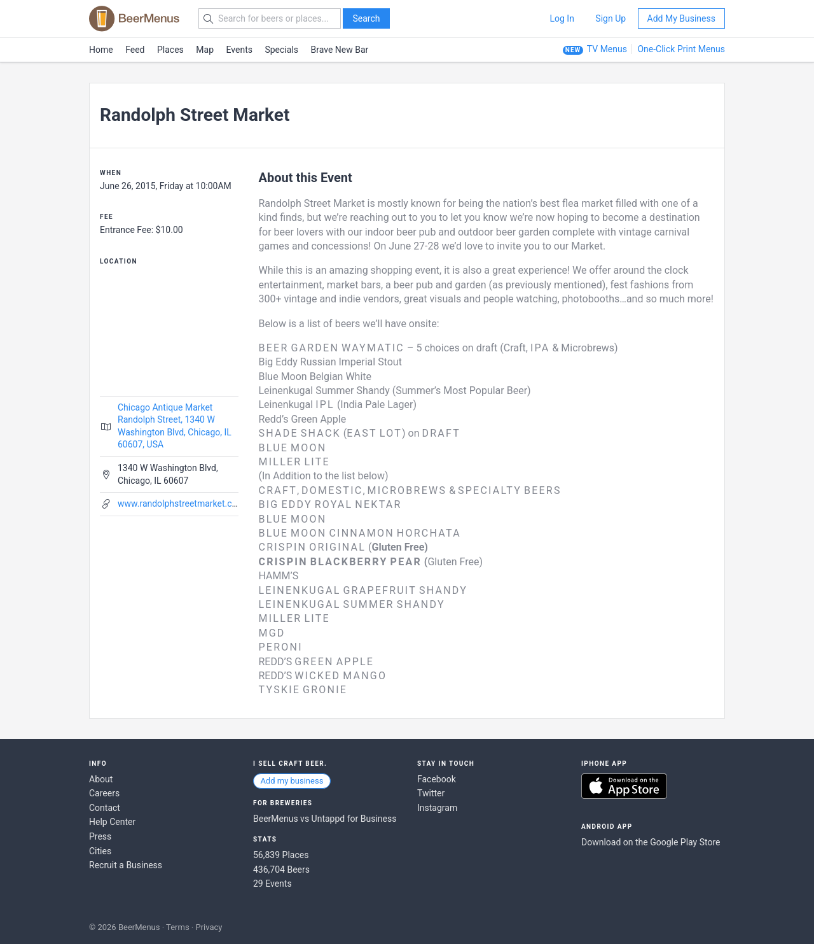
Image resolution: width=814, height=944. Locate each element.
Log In (561, 18)
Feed (134, 50)
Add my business (291, 780)
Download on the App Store (624, 786)
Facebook (436, 779)
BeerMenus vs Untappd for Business (324, 819)
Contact (104, 808)
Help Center (112, 822)
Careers (104, 793)
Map (205, 50)
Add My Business (681, 18)
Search (366, 18)
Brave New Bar (340, 50)
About (101, 779)
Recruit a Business (125, 865)
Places (170, 50)
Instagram (437, 808)
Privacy (208, 927)
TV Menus (607, 49)
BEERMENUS (134, 18)
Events (239, 50)
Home (101, 50)
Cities (100, 851)
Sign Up (610, 18)
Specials (281, 50)
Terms (178, 927)
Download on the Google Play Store (650, 842)
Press (100, 836)
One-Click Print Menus (681, 49)
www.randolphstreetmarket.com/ (183, 503)
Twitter (431, 793)
